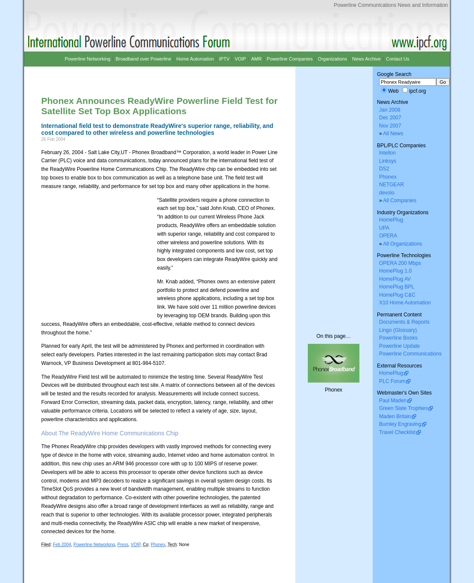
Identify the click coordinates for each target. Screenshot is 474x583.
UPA (384, 228)
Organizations (332, 58)
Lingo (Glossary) (398, 330)
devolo (386, 193)
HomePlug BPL (396, 287)
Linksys (387, 161)
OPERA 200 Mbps (400, 263)
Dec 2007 (390, 118)
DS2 (384, 169)
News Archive (366, 58)
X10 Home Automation (405, 303)
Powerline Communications (410, 354)
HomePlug (391, 220)
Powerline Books (398, 338)
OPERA (388, 236)
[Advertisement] (141, 74)
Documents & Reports (404, 322)
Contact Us (397, 58)
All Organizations (402, 244)
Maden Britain (395, 416)
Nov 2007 (390, 126)
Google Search (394, 74)
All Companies (399, 200)
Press (122, 544)
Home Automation (195, 58)
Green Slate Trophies (403, 408)
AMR (256, 58)
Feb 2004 (62, 544)
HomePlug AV (395, 279)
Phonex (158, 544)
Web (393, 91)
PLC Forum (392, 381)
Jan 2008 (389, 110)
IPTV (224, 58)
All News (393, 134)
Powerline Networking (94, 544)
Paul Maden (393, 401)
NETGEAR (391, 185)
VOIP (135, 544)
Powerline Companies (290, 58)
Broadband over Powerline (143, 58)
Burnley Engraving (400, 424)
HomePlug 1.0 (395, 271)
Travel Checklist (397, 432)
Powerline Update (399, 346)
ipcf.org (417, 91)
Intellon (387, 153)
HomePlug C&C (397, 295)
